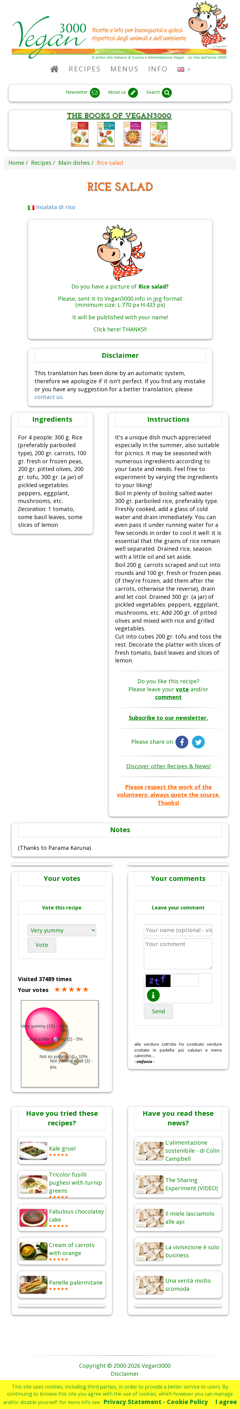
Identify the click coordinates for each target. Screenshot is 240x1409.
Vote (42, 945)
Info (158, 69)
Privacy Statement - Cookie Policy (156, 1402)
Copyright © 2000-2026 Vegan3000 (125, 1365)
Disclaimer (125, 1373)
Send (158, 1011)
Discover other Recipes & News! (168, 766)
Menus (124, 69)
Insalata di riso (52, 207)
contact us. (49, 397)
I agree (226, 1402)
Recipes (85, 69)
